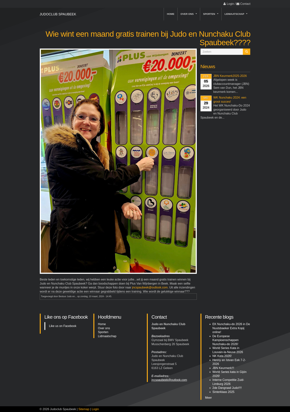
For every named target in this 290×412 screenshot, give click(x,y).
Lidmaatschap (237, 15)
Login (230, 3)
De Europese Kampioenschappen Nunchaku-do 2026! (226, 340)
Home (170, 14)
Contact (245, 3)
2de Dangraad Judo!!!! (227, 387)
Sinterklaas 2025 (224, 391)
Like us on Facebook (62, 326)
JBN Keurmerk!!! (223, 368)
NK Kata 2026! (222, 356)
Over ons (189, 15)
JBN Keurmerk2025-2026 (230, 75)
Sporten (211, 15)
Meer (208, 397)
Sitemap (83, 409)
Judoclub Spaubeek (58, 14)
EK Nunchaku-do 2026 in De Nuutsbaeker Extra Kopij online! (231, 328)
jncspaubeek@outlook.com (150, 287)
